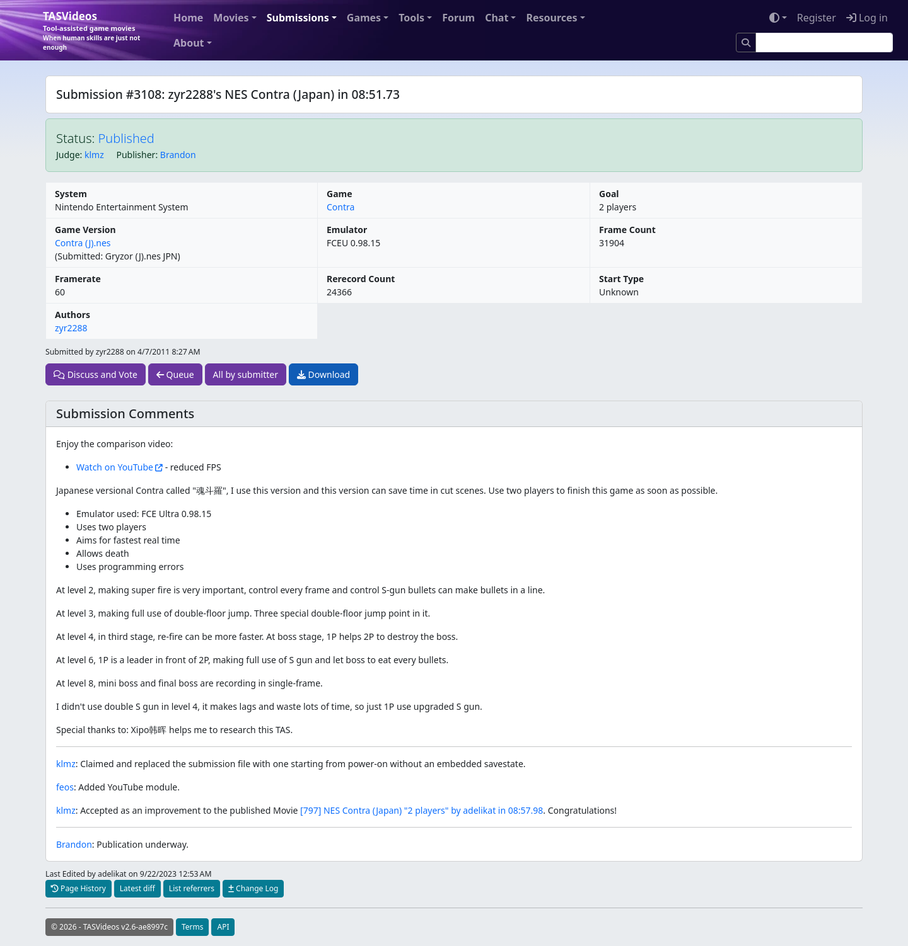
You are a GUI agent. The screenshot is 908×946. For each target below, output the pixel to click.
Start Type (621, 279)
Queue (175, 374)
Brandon (178, 155)
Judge (68, 155)
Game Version (85, 230)
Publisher (135, 155)
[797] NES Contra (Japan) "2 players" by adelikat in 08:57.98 (421, 810)
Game (339, 194)
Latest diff (137, 888)
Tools (411, 18)
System (71, 194)
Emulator (347, 230)
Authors (72, 315)
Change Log (253, 888)
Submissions (298, 18)
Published (126, 138)
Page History (78, 888)
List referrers (191, 888)
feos (65, 787)
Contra (340, 207)
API (223, 926)
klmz (94, 155)
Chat (496, 18)
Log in (867, 18)
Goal (609, 194)
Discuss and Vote (95, 374)
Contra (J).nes (83, 243)
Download (323, 374)
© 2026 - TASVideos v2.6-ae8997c (109, 926)
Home (188, 18)
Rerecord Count (361, 279)
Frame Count (627, 230)
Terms (193, 926)
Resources (551, 18)
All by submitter (245, 374)
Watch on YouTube (114, 467)
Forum (458, 18)
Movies (230, 18)
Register (816, 18)
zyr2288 (71, 328)
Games (364, 18)
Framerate (78, 279)
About (188, 43)
